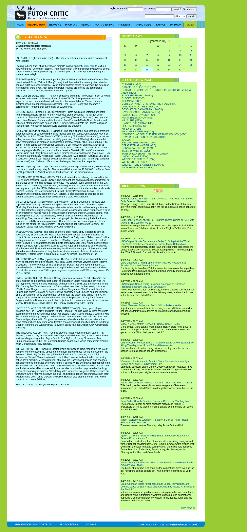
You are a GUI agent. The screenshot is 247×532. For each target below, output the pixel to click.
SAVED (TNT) (129, 139)
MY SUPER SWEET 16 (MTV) (138, 131)
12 (125, 60)
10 (180, 55)
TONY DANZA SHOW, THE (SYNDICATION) (145, 153)
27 (136, 69)
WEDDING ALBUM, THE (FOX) (138, 159)
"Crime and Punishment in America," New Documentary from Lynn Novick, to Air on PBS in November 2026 (155, 362)
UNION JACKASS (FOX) (135, 156)
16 (169, 60)
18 (191, 60)
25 (191, 65)
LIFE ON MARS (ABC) (134, 126)
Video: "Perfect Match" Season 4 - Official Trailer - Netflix (150, 324)
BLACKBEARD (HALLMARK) (137, 95)
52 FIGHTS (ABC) (131, 84)
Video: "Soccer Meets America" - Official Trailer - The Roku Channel (156, 382)
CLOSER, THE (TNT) (133, 98)
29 (158, 69)
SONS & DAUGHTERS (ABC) (138, 148)
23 (169, 65)
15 (158, 60)
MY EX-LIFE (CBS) (132, 128)
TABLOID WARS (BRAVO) (136, 151)
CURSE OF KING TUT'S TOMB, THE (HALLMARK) (149, 103)
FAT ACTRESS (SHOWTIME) (137, 117)
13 (136, 60)
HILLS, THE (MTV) (132, 120)
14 (147, 60)
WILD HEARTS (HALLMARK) (137, 167)
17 (180, 60)
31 (180, 69)
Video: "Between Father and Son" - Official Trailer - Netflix (151, 305)
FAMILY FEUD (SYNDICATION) (139, 115)
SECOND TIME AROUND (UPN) (139, 142)
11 (191, 55)
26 (125, 69)
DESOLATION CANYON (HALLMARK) (142, 109)
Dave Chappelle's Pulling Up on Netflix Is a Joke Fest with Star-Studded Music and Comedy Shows (154, 264)
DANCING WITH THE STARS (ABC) (141, 106)
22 (158, 65)
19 (125, 65)
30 (169, 69)
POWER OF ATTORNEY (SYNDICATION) (144, 137)
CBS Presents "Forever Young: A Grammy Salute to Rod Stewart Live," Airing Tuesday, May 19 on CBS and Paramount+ (158, 344)
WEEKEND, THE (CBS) (134, 162)
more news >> (188, 508)
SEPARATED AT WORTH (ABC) (139, 145)
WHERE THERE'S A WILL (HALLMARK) (143, 164)
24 (180, 65)
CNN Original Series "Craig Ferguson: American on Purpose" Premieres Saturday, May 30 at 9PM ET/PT (153, 285)
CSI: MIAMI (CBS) (131, 101)
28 (147, 69)
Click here (89, 66)
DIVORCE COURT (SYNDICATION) (141, 112)
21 (147, 65)
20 (136, 65)
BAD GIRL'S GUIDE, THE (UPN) (139, 87)
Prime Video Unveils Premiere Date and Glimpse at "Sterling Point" (156, 401)
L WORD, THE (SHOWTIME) (137, 123)
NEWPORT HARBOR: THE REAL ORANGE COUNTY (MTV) (154, 134)
